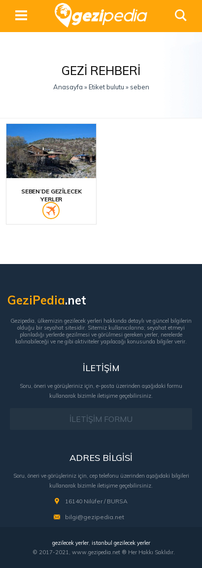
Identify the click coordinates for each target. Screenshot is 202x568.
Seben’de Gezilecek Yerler (51, 195)
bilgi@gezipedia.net (94, 517)
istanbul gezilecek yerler (121, 542)
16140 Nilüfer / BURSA (96, 501)
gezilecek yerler (70, 542)
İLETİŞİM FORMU (101, 419)
